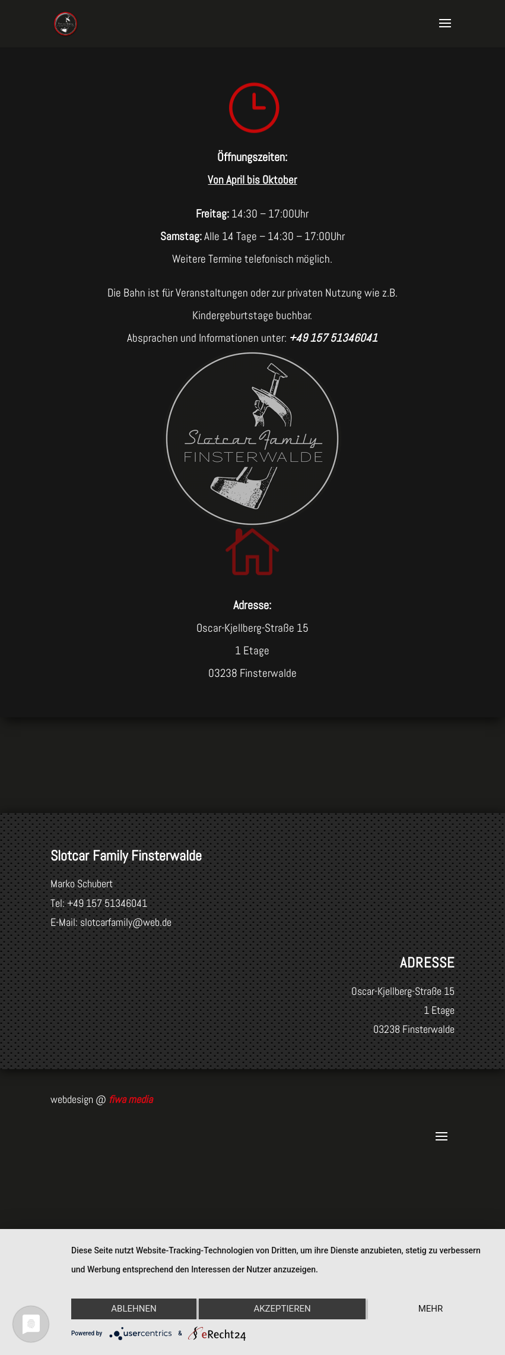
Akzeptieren (281, 1308)
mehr (430, 1308)
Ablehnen (133, 1308)
